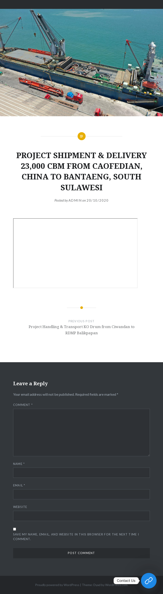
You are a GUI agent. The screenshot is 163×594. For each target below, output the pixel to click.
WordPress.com (116, 585)
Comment (23, 405)
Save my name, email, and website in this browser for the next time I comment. (76, 537)
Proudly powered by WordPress (57, 585)
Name (19, 464)
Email (19, 485)
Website (20, 507)
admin (75, 200)
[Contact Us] (149, 580)
